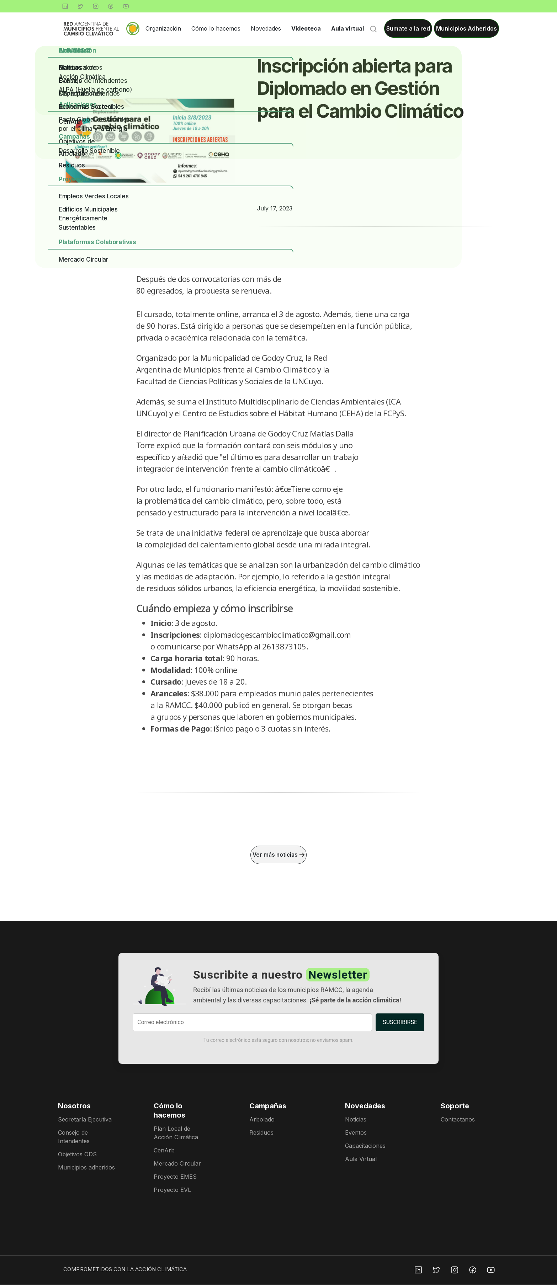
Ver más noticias (278, 854)
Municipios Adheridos (466, 28)
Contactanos (458, 1119)
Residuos (261, 1132)
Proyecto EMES (175, 1176)
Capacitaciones (365, 1146)
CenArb (164, 1150)
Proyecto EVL (172, 1190)
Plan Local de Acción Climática (176, 1133)
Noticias (355, 1119)
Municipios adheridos (86, 1167)
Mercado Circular (177, 1163)
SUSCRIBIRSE (400, 1022)
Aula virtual (347, 28)
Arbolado (262, 1119)
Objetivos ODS (77, 1154)
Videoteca (306, 28)
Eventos (356, 1132)
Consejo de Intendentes (74, 1137)
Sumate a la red (408, 28)
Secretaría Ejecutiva (85, 1119)
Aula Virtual (361, 1159)
